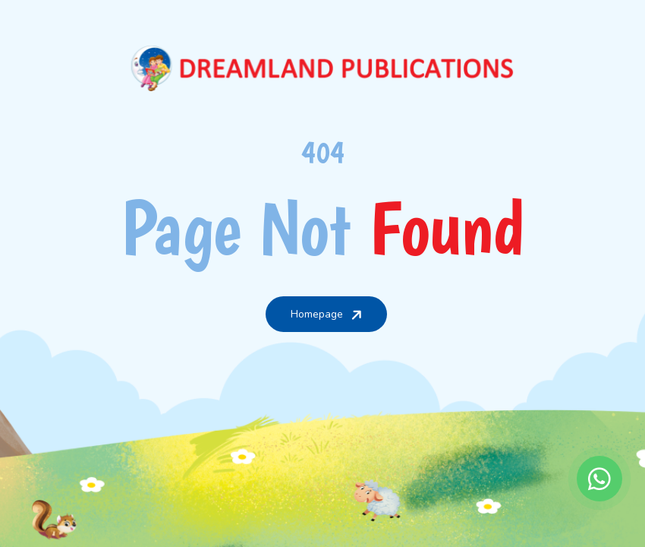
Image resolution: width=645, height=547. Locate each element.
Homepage (328, 314)
